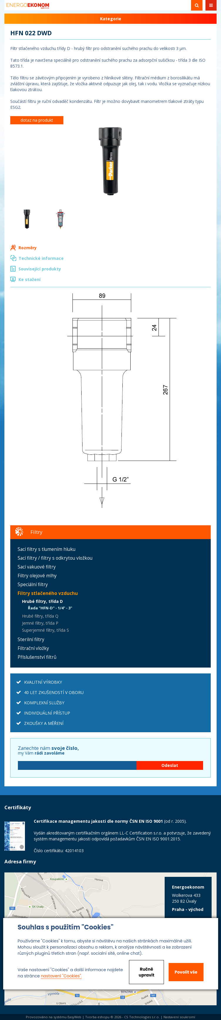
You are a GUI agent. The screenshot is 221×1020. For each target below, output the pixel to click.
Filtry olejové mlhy (37, 576)
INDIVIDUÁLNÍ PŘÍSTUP (47, 713)
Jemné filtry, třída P (40, 623)
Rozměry (27, 247)
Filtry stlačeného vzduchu (48, 593)
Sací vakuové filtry (37, 567)
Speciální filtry (33, 584)
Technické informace (41, 258)
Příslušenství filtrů (37, 657)
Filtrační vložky (33, 648)
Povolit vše (186, 972)
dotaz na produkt (37, 120)
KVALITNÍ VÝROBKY (43, 682)
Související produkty (39, 269)
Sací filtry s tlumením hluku (46, 549)
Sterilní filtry (31, 639)
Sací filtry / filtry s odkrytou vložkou (55, 558)
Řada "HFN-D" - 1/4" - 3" (50, 608)
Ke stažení (29, 279)
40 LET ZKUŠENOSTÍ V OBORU (54, 692)
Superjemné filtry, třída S (45, 630)
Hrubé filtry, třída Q (40, 616)
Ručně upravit (146, 972)
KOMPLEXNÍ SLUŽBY (44, 702)
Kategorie (110, 18)
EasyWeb (74, 1017)
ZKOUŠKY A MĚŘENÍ (43, 723)
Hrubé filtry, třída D (42, 601)
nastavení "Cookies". (61, 976)
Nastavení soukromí (179, 1017)
